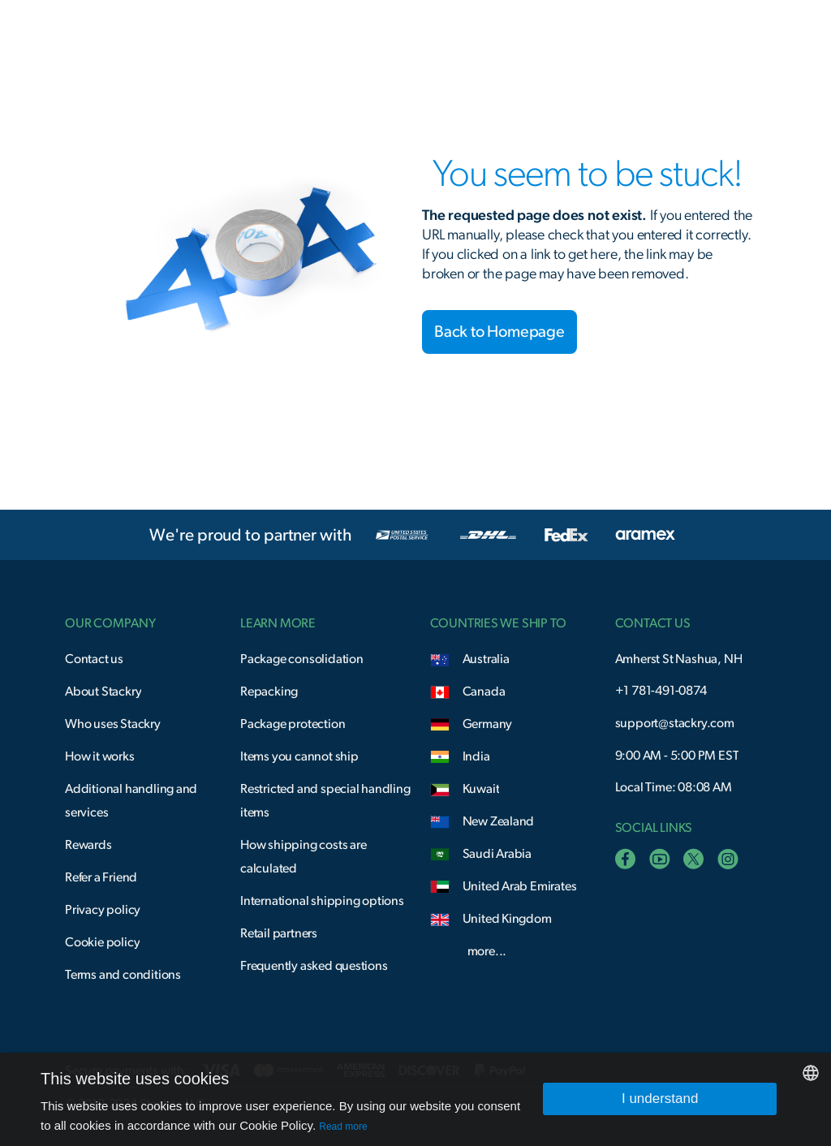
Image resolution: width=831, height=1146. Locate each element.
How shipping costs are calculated (303, 856)
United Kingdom (507, 918)
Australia (486, 659)
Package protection (292, 723)
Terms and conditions (123, 974)
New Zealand (499, 821)
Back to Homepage (499, 332)
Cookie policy (102, 942)
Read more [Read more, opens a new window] (343, 1126)
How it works (100, 756)
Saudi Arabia (497, 853)
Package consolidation (302, 659)
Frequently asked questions (314, 965)
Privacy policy (102, 909)
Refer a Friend (101, 877)
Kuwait (481, 788)
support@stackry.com (674, 723)
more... (487, 951)
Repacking (269, 691)
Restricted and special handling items (325, 800)
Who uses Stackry (113, 723)
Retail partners (278, 933)
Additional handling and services (131, 800)
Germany (488, 723)
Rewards (88, 844)
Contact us (94, 659)
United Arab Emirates (520, 886)
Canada (484, 691)
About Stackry (103, 691)
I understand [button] (660, 1098)
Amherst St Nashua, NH (679, 659)
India (476, 756)
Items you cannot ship (299, 756)
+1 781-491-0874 (661, 690)
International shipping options (322, 900)
